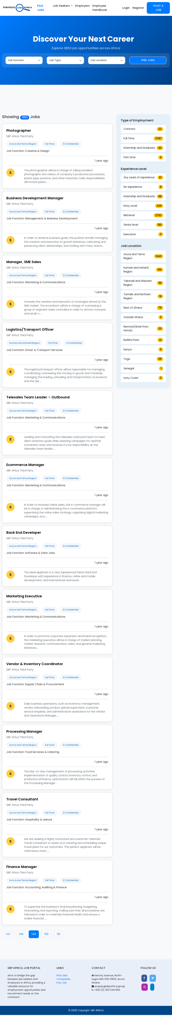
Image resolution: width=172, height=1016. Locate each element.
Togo (143, 360)
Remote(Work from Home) (143, 329)
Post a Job (158, 8)
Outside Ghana (143, 318)
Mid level (143, 216)
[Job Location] (106, 61)
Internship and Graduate (143, 149)
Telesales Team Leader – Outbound (38, 398)
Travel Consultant (22, 800)
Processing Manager (24, 732)
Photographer (18, 131)
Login (126, 8)
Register (138, 8)
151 (58, 935)
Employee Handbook (99, 8)
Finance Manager (21, 867)
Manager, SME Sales (23, 262)
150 (46, 935)
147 (8, 935)
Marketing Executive (24, 597)
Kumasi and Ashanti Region (143, 270)
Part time (143, 158)
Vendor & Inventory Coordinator (34, 664)
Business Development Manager (35, 199)
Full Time (143, 140)
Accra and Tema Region (143, 257)
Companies (63, 980)
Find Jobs (40, 8)
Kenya (143, 350)
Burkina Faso (143, 341)
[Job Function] (24, 61)
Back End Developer (23, 533)
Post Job (62, 983)
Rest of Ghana (143, 309)
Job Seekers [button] (61, 6)
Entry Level (143, 207)
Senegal (143, 370)
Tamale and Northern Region (143, 297)
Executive (143, 235)
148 (21, 935)
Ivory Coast (143, 379)
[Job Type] (65, 61)
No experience (143, 188)
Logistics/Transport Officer (30, 330)
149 (34, 935)
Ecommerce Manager (25, 465)
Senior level (143, 226)
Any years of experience (143, 179)
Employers (82, 6)
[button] (145, 979)
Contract (143, 130)
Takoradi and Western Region (143, 284)
